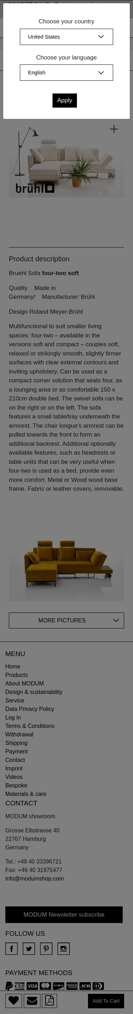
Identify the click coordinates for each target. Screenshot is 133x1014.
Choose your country (66, 21)
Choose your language (66, 57)
